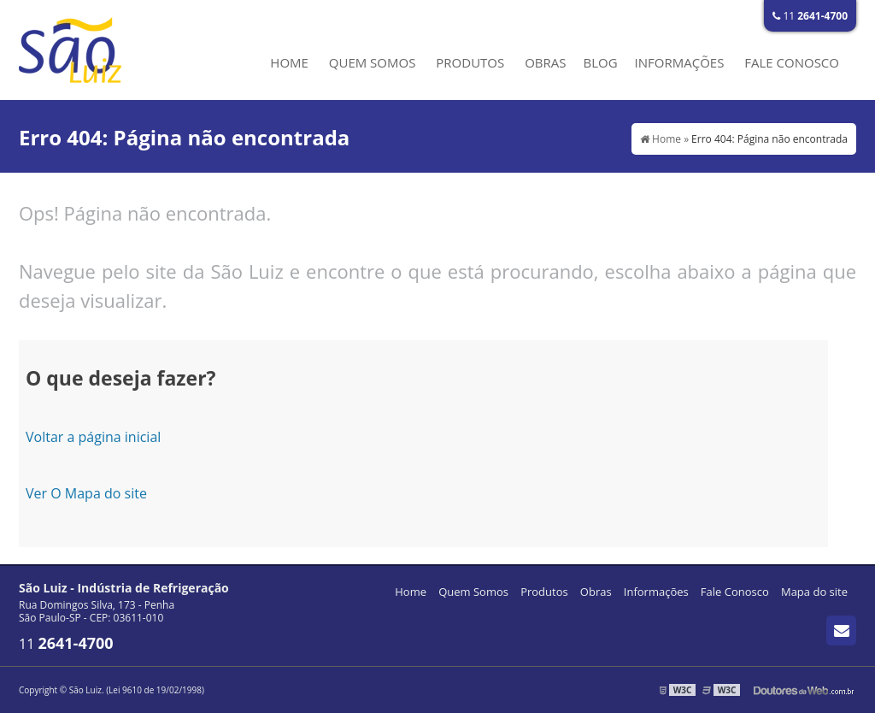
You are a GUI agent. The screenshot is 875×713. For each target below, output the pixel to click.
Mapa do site (814, 591)
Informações (680, 62)
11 (810, 16)
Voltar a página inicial (93, 436)
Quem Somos (372, 62)
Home (289, 62)
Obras (545, 62)
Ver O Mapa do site (86, 493)
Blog (600, 62)
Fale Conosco (791, 62)
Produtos (470, 62)
